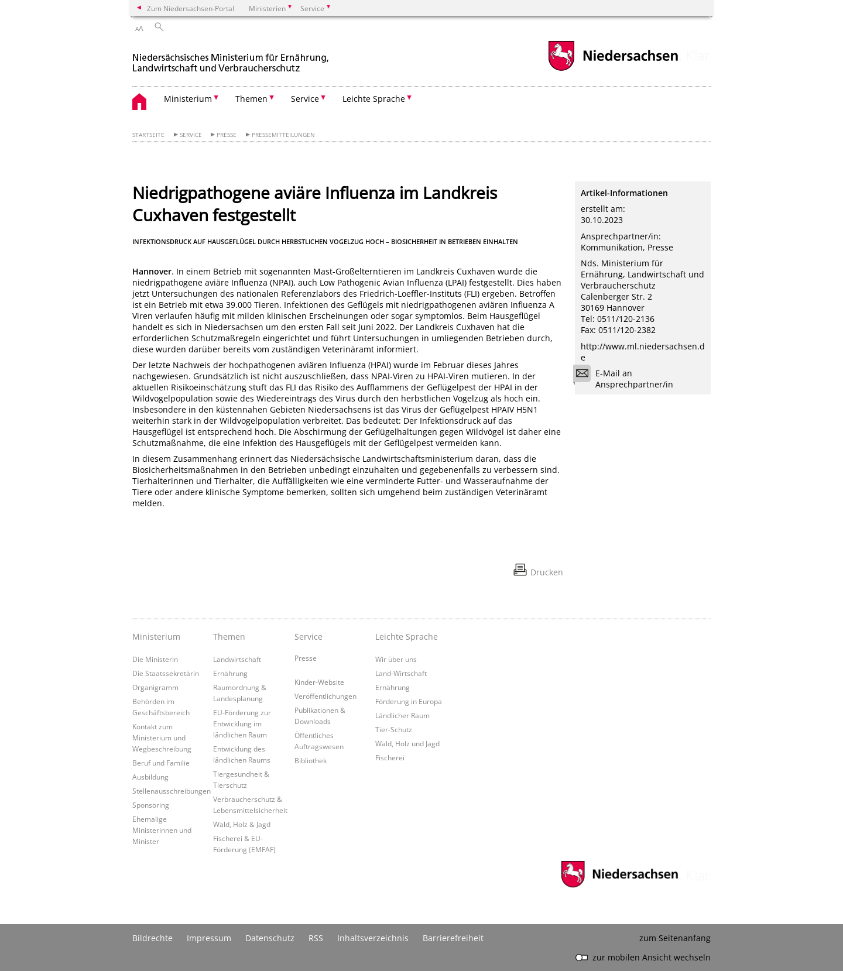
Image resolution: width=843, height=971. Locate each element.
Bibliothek (310, 760)
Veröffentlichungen (325, 696)
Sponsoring (150, 804)
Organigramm (155, 687)
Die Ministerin (155, 659)
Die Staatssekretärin (165, 673)
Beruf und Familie (161, 762)
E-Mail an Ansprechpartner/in (627, 379)
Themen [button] (251, 98)
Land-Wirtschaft (401, 673)
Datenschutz (269, 937)
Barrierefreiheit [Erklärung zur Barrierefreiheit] (453, 937)
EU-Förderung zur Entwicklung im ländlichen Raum (242, 723)
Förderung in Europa (408, 701)
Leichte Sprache (406, 636)
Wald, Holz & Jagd (241, 824)
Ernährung (230, 673)
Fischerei (390, 757)
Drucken (546, 572)
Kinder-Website (319, 682)
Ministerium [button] (188, 98)
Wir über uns (396, 659)
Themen (229, 636)
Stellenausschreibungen (171, 790)
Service (191, 135)
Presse (227, 135)
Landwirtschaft (237, 659)
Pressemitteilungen (283, 135)
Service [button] (305, 98)
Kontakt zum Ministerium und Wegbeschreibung (161, 737)
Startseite (148, 135)
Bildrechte (152, 937)
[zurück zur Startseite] (231, 57)
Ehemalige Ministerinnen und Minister (161, 830)
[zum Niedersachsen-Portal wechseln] (613, 69)
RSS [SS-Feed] (316, 937)
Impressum (209, 937)
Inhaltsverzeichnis (373, 937)
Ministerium (156, 636)
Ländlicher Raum (402, 715)
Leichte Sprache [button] (373, 98)
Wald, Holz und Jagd (407, 743)
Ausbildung (150, 776)
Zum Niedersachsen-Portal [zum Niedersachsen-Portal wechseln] (190, 8)
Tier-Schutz (393, 729)
